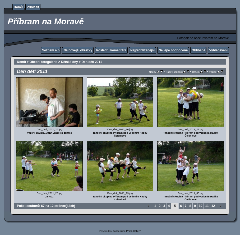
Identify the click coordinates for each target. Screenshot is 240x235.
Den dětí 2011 (91, 62)
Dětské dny (69, 62)
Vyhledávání (218, 50)
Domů (18, 7)
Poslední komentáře (111, 50)
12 (213, 206)
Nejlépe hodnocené (173, 50)
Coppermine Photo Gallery (127, 231)
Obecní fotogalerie (43, 62)
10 (200, 206)
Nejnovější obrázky (77, 50)
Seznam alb (50, 50)
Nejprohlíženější (142, 50)
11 (207, 206)
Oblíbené (198, 50)
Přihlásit (33, 7)
